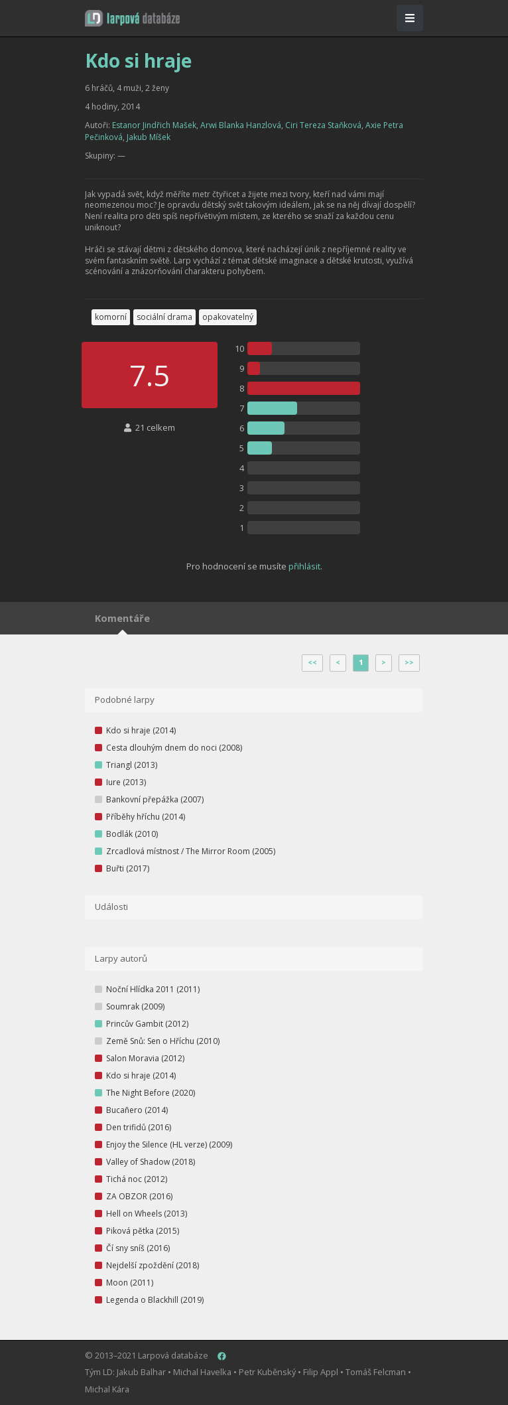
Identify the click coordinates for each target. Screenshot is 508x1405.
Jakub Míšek (148, 137)
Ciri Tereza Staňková (323, 125)
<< (312, 662)
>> (409, 662)
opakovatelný (227, 317)
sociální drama (164, 317)
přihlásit (304, 566)
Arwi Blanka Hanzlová (240, 125)
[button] (132, 18)
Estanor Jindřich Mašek (154, 125)
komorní (111, 317)
